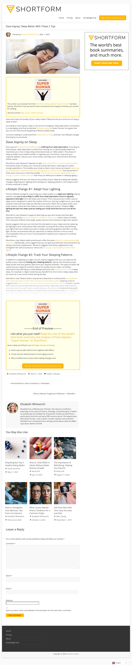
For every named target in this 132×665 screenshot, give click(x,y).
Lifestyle (56, 373)
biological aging (43, 128)
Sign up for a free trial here (32, 113)
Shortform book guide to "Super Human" (53, 104)
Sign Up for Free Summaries (112, 18)
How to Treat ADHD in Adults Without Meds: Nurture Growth (39, 464)
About (77, 18)
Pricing (70, 18)
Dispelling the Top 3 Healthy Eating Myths (15, 463)
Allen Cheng (61, 515)
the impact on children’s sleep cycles (40, 217)
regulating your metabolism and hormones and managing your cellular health (42, 169)
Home (61, 18)
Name (9, 574)
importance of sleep (44, 134)
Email (9, 587)
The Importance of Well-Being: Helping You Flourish (63, 464)
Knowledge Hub (89, 18)
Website (9, 599)
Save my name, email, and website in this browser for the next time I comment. (38, 609)
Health (49, 373)
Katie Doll (36, 470)
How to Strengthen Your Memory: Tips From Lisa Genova (14, 509)
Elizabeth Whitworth (29, 34)
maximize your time (63, 269)
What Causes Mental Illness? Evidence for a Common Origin (39, 509)
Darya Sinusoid (13, 467)
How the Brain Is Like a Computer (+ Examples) (29, 382)
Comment (11, 542)
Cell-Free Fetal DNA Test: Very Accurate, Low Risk (63, 509)
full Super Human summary (43, 345)
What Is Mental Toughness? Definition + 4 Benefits (55, 393)
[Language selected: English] (119, 663)
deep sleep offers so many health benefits (59, 163)
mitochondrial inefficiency (28, 147)
